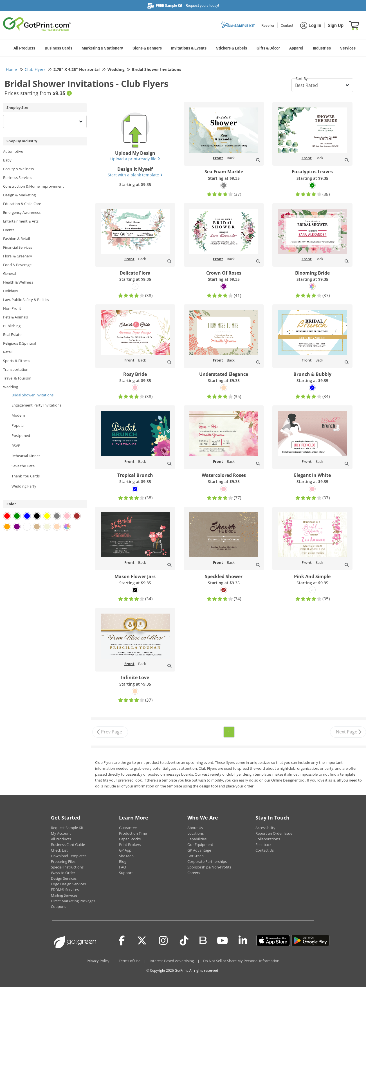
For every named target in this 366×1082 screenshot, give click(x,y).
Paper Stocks (130, 838)
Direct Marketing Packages (73, 900)
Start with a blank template (135, 175)
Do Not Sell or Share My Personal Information (241, 960)
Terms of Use (129, 960)
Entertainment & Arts (21, 221)
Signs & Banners (147, 48)
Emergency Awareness (22, 212)
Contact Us (264, 850)
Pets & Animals (15, 317)
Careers (193, 872)
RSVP (16, 445)
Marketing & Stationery (102, 48)
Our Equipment (200, 844)
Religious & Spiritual (19, 343)
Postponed (21, 435)
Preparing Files (63, 861)
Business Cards (58, 48)
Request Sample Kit (67, 827)
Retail (7, 351)
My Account (61, 833)
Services (348, 48)
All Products (24, 48)
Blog (122, 861)
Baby (7, 160)
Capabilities (196, 838)
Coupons (58, 906)
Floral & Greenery (17, 256)
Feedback (263, 844)
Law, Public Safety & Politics (26, 299)
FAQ (122, 867)
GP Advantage (199, 850)
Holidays (10, 290)
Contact (287, 25)
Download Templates (68, 855)
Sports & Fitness (16, 360)
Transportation (15, 369)
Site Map (126, 855)
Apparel (296, 48)
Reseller (267, 25)
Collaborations (267, 838)
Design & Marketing (19, 194)
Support (126, 872)
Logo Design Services (68, 883)
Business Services (17, 177)
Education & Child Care (22, 203)
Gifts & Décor (268, 48)
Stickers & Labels (231, 48)
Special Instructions (67, 867)
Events (8, 229)
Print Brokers (130, 844)
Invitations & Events (188, 48)
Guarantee (128, 827)
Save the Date (23, 465)
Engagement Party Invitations (36, 405)
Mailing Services (64, 895)
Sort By (302, 78)
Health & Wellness (18, 282)
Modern (18, 415)
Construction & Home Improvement (33, 186)
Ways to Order (63, 872)
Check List (59, 850)
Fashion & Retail (16, 238)
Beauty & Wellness (18, 168)
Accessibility (265, 827)
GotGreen (195, 855)
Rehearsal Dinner (26, 455)
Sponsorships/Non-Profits (209, 867)
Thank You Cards (26, 476)
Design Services (64, 878)
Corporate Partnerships (207, 861)
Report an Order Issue (273, 833)
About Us (195, 827)
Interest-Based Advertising (172, 960)
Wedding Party (24, 486)
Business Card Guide (68, 844)
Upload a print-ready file (135, 158)
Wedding (10, 386)
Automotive (13, 151)
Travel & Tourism (17, 378)
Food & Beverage (17, 264)
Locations (195, 833)
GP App (125, 850)
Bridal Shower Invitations (32, 395)
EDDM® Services (65, 889)
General (9, 273)
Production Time (133, 833)
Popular (18, 425)
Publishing (12, 325)
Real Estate (12, 334)
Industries (322, 48)
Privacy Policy (98, 960)
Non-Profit (12, 308)
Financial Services (17, 247)
